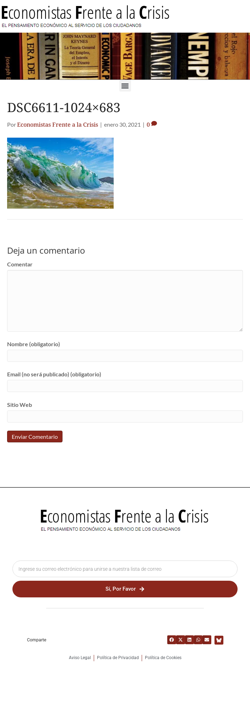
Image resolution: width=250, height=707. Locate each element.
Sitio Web (19, 404)
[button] (125, 86)
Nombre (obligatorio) (33, 344)
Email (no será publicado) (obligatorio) (54, 374)
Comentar (20, 264)
